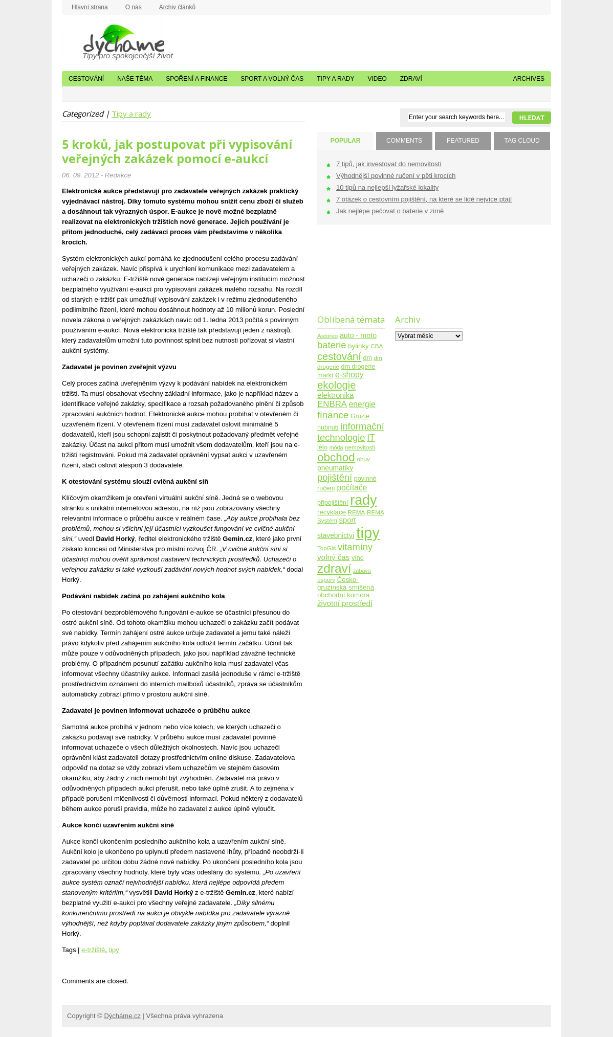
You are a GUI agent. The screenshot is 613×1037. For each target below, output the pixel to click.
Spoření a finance (196, 78)
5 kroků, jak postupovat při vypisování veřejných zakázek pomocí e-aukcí (177, 151)
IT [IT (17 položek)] (371, 438)
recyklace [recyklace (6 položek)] (331, 512)
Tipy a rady (335, 78)
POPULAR (346, 140)
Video (376, 78)
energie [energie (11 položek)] (362, 404)
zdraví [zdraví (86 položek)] (334, 568)
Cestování (86, 78)
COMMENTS (404, 140)
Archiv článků (177, 7)
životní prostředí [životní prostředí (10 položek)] (345, 603)
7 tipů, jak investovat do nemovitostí (389, 164)
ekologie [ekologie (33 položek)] (336, 385)
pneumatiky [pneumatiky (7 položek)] (335, 468)
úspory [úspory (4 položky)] (326, 579)
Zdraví (411, 78)
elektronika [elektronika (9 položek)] (335, 395)
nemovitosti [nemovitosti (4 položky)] (360, 447)
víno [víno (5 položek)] (358, 557)
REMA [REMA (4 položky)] (356, 512)
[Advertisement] (349, 276)
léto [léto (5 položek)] (322, 447)
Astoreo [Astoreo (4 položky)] (327, 335)
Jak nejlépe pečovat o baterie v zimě (390, 211)
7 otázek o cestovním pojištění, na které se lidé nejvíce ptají (424, 199)
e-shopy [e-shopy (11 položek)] (349, 374)
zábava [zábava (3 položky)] (361, 571)
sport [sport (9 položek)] (347, 520)
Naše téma (134, 78)
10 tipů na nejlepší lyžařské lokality (387, 187)
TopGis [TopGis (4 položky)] (326, 548)
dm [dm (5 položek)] (367, 358)
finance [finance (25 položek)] (332, 415)
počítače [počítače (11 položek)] (352, 487)
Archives (528, 78)
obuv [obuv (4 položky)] (363, 459)
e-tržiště (93, 950)
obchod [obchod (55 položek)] (336, 457)
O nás (133, 7)
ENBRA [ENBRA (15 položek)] (332, 404)
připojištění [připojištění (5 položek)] (332, 502)
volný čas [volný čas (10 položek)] (333, 557)
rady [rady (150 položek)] (363, 500)
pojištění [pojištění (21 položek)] (334, 477)
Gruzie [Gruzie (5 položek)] (360, 416)
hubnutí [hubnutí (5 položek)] (328, 427)
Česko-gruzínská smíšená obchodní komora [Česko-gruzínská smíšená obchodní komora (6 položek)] (345, 587)
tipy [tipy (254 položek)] (368, 532)
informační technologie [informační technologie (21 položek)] (350, 432)
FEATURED (463, 140)
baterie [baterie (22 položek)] (331, 345)
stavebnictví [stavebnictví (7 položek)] (336, 535)
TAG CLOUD (521, 140)
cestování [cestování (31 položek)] (339, 356)
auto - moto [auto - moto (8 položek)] (358, 335)
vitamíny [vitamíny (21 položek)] (355, 547)
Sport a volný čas (271, 78)
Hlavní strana (90, 7)
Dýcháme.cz (113, 40)
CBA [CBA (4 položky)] (376, 346)
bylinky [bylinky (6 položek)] (358, 346)
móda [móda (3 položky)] (336, 447)
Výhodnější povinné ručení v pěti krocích (395, 175)
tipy (114, 950)
